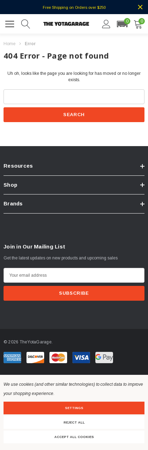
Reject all (74, 422)
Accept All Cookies (74, 437)
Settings (74, 408)
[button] (122, 24)
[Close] (140, 7)
